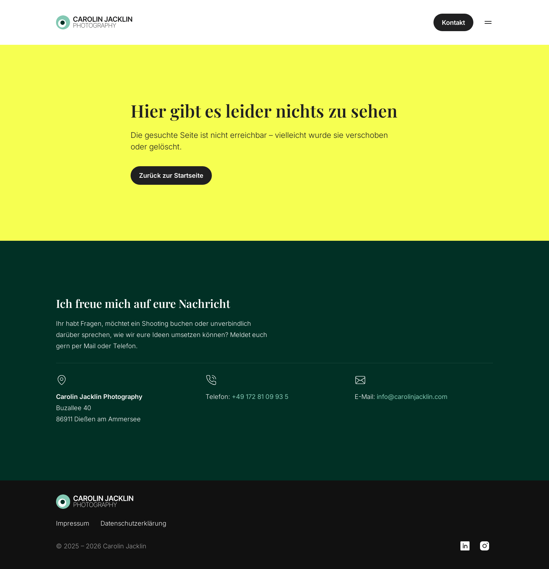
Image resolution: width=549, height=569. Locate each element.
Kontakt (453, 22)
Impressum (72, 523)
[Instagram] (484, 546)
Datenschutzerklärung (133, 523)
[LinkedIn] (465, 546)
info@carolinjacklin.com (412, 396)
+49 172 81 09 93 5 (260, 396)
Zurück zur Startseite (171, 175)
